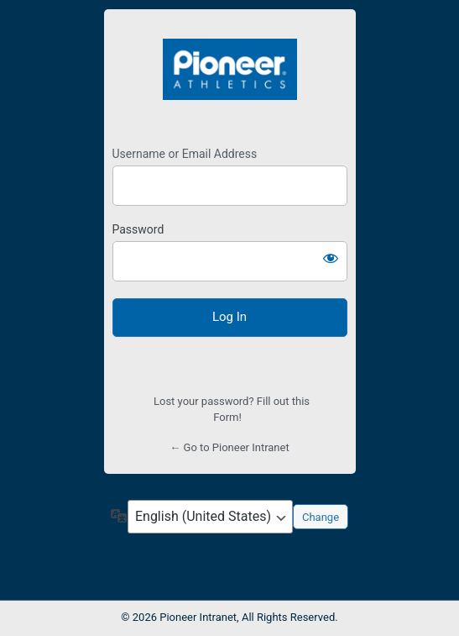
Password (138, 229)
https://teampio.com (230, 69)
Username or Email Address (185, 153)
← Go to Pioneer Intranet (229, 447)
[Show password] (330, 258)
